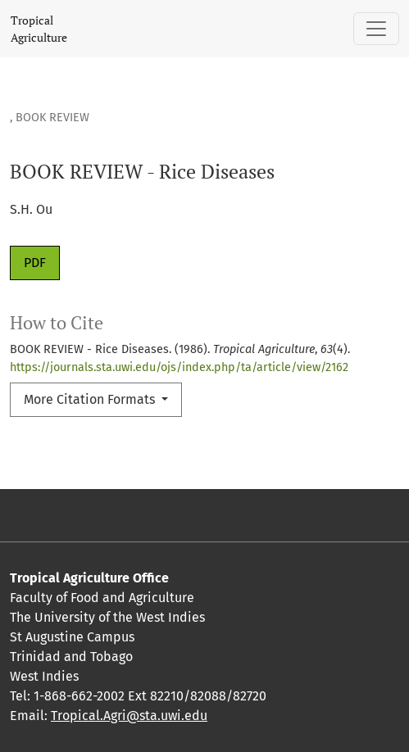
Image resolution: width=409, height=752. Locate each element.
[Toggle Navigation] (376, 28)
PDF (35, 262)
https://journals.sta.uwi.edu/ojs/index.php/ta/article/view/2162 (179, 367)
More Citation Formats (91, 399)
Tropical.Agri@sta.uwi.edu (129, 715)
